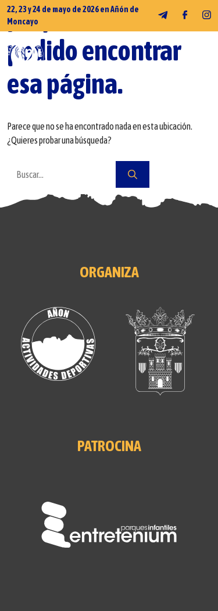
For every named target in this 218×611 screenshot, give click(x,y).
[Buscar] (132, 174)
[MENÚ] (203, 56)
